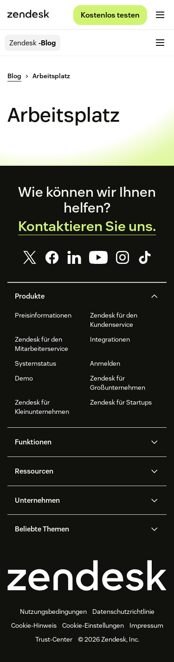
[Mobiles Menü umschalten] (160, 15)
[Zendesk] (87, 575)
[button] (79, 296)
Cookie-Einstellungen (93, 625)
